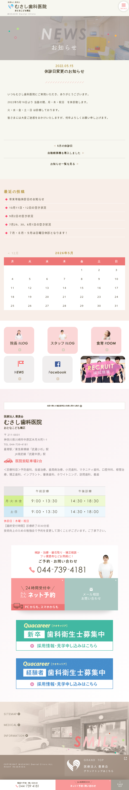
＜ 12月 (13, 253)
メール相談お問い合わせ (91, 599)
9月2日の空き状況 (21, 216)
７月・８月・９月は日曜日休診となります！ (38, 233)
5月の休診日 (65, 145)
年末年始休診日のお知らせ (26, 199)
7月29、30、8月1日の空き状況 (30, 224)
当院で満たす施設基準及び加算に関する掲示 (64, 407)
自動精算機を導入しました (64, 153)
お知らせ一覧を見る (62, 164)
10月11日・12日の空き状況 (27, 207)
